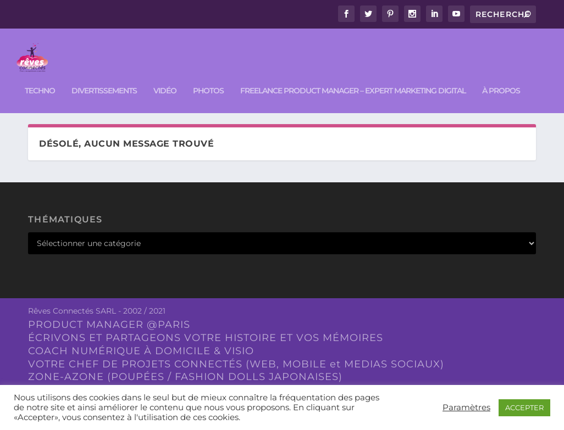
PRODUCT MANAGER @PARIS (109, 322)
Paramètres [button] (466, 407)
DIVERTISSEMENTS (104, 77)
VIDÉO (164, 77)
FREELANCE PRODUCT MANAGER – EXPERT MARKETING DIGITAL (353, 77)
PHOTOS (208, 77)
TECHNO (40, 77)
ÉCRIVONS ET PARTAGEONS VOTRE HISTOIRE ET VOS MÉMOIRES (205, 335)
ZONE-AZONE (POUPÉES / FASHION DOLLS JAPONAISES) (185, 374)
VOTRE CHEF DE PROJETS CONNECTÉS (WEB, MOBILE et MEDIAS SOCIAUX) (236, 361)
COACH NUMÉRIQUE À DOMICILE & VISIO (141, 348)
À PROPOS (501, 77)
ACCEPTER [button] (524, 407)
